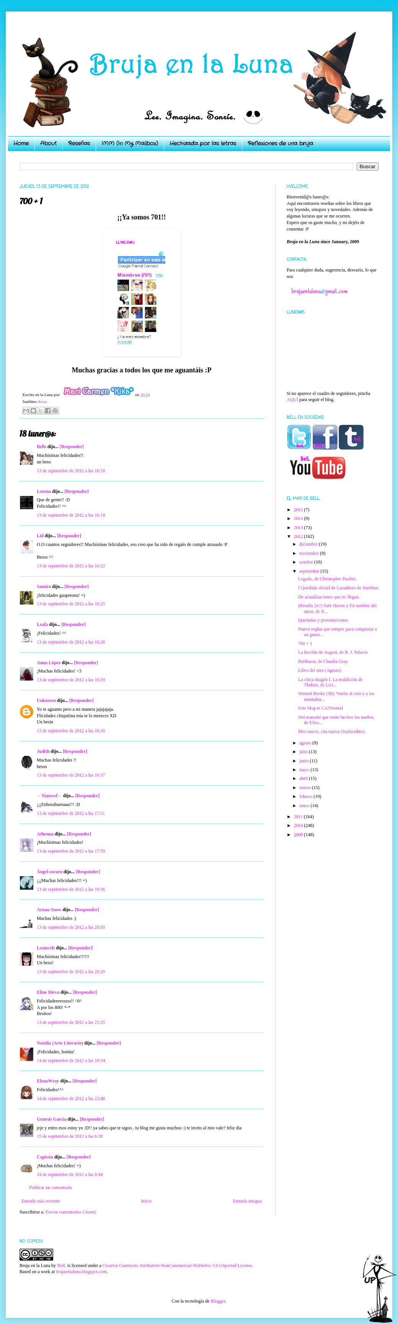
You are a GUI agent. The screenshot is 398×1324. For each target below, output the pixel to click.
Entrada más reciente (40, 1201)
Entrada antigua (247, 1201)
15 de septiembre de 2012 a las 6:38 (70, 1136)
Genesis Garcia (51, 1119)
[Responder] (72, 446)
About (48, 143)
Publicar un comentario (50, 1187)
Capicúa (45, 1157)
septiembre (310, 571)
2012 (299, 536)
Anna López (48, 662)
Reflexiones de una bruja (280, 143)
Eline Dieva (48, 992)
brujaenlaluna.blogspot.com (81, 1271)
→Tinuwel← (49, 795)
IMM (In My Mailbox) (129, 143)
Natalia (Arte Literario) (60, 1043)
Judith (43, 751)
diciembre (309, 544)
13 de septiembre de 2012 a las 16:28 (71, 642)
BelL (61, 1265)
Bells (41, 446)
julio (304, 751)
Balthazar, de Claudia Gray (323, 661)
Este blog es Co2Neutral (320, 708)
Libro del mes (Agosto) (319, 670)
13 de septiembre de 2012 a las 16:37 (71, 775)
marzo (305, 787)
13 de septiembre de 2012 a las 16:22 (71, 566)
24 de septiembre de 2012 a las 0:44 (70, 1174)
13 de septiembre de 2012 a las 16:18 (71, 470)
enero (305, 805)
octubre (306, 562)
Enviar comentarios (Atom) (71, 1212)
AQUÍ (292, 399)
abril (304, 778)
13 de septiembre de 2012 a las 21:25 (71, 1022)
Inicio (146, 1201)
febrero (306, 796)
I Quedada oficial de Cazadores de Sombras (338, 587)
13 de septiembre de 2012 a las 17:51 (71, 813)
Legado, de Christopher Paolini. (327, 579)
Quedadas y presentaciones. (323, 620)
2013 (299, 527)
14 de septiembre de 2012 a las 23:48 (71, 1098)
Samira (44, 586)
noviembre (309, 553)
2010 (299, 825)
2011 (299, 816)
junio (304, 761)
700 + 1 (305, 643)
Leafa (42, 624)
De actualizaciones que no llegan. (329, 596)
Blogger (217, 1301)
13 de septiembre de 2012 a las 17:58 (71, 851)
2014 (299, 518)
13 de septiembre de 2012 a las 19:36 (71, 889)
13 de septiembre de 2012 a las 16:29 (71, 679)
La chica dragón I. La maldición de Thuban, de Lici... (330, 682)
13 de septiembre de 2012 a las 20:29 (71, 971)
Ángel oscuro (49, 871)
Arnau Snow (49, 909)
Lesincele (46, 947)
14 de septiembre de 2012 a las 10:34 (71, 1060)
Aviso (42, 401)
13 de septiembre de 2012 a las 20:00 (71, 927)
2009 (299, 834)
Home (21, 143)
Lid (40, 535)
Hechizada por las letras (203, 143)
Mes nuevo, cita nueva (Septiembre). (332, 731)
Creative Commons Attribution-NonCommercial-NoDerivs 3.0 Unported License (177, 1265)
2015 (299, 509)
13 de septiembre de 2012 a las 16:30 (71, 730)
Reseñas (79, 143)
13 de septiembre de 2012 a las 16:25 (71, 603)
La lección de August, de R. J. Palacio (333, 652)
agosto (305, 743)
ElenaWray (48, 1081)
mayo (305, 769)
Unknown (46, 700)
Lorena (44, 491)
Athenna (45, 834)
